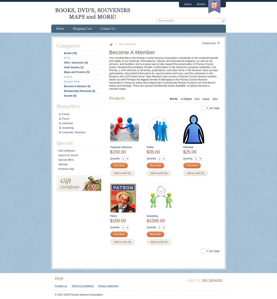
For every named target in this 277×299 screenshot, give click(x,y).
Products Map (66, 168)
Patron (113, 216)
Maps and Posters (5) (77, 72)
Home (60, 28)
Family (150, 147)
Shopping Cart (82, 28)
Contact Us (108, 28)
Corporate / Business (121, 147)
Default (205, 99)
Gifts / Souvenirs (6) (76, 62)
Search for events (68, 155)
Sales (215, 99)
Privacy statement (108, 285)
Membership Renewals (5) (79, 91)
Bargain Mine (72, 81)
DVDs (67, 57)
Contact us (61, 285)
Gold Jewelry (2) (74, 67)
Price (197, 99)
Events (68, 76)
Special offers (66, 159)
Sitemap (63, 164)
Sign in (188, 4)
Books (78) (70, 53)
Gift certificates (66, 150)
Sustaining (152, 216)
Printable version (209, 43)
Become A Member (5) (77, 86)
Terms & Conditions (82, 285)
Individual (188, 147)
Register (201, 4)
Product (188, 99)
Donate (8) (70, 95)
